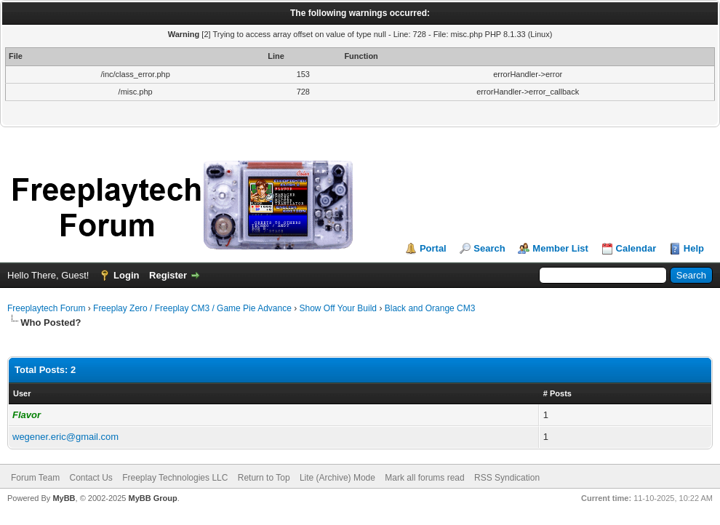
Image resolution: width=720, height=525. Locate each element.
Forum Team (35, 478)
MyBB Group (152, 498)
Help (694, 248)
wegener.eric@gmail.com (65, 436)
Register (168, 275)
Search (489, 248)
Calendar (636, 248)
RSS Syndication (507, 478)
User (22, 393)
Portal (433, 248)
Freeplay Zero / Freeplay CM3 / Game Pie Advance (192, 308)
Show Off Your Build (338, 308)
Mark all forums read (424, 478)
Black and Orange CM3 (430, 308)
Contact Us (90, 478)
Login (126, 275)
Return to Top (264, 478)
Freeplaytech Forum (46, 308)
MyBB (63, 498)
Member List (560, 248)
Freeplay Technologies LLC (175, 478)
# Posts (557, 393)
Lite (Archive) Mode (337, 478)
